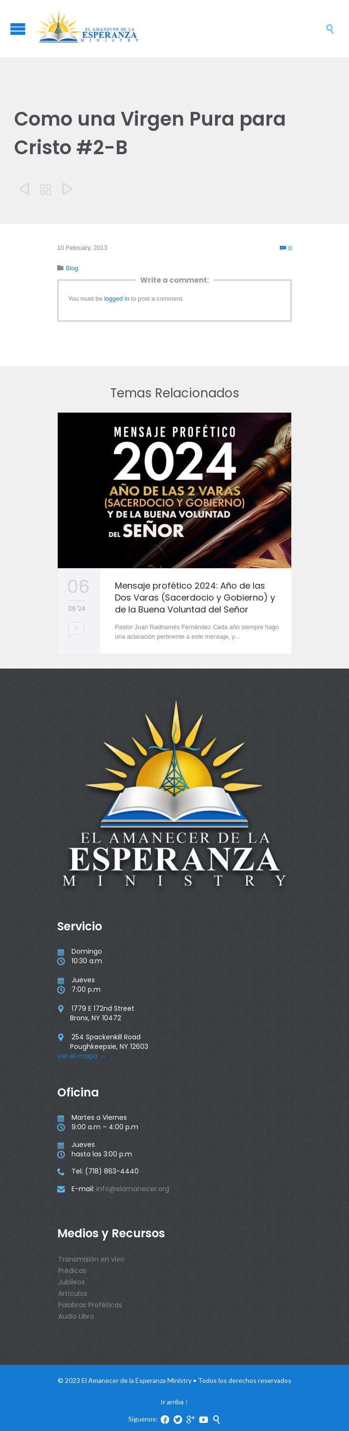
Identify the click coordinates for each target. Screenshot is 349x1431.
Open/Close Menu (18, 28)
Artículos (72, 1293)
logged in (116, 298)
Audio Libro (76, 1316)
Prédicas (72, 1270)
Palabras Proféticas (90, 1305)
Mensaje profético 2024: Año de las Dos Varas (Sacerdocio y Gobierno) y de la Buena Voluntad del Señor (195, 597)
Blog (72, 268)
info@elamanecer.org (132, 1189)
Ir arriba (172, 1402)
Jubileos (71, 1282)
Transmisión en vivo (91, 1259)
